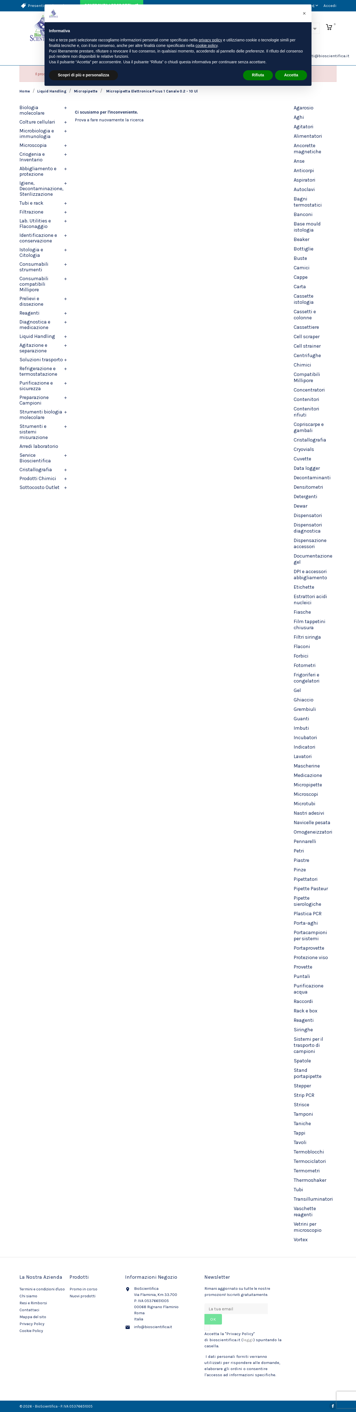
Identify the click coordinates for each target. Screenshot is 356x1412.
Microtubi (304, 804)
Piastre (301, 860)
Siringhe (303, 1030)
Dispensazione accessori (310, 543)
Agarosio (303, 108)
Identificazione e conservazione (38, 238)
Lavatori (303, 756)
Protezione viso (311, 957)
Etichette (304, 587)
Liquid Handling (37, 336)
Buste (300, 258)
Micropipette (308, 785)
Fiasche (302, 612)
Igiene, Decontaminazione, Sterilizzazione (41, 188)
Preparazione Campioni (34, 400)
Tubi (298, 1190)
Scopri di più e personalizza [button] (83, 75)
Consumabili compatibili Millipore (33, 284)
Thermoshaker (310, 1180)
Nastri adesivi (309, 813)
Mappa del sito (32, 1317)
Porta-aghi (306, 923)
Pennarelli (305, 841)
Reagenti (29, 313)
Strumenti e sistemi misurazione (33, 431)
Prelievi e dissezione (31, 301)
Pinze (300, 870)
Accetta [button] (291, 75)
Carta (300, 287)
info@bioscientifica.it (153, 1327)
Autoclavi (304, 189)
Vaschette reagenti (305, 1211)
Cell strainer (307, 346)
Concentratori (309, 390)
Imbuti (301, 728)
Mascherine (307, 766)
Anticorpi (304, 170)
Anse (299, 161)
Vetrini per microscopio (308, 1227)
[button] (304, 13)
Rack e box (305, 1011)
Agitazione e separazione (33, 348)
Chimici (302, 365)
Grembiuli (305, 709)
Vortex (301, 1240)
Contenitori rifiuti (306, 412)
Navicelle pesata (312, 822)
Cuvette (302, 459)
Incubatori (305, 737)
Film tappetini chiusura (309, 624)
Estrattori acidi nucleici (310, 599)
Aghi (299, 117)
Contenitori (306, 399)
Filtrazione (31, 212)
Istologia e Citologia (31, 252)
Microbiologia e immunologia (36, 133)
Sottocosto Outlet (39, 487)
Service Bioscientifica (35, 458)
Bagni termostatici (308, 202)
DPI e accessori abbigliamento (310, 574)
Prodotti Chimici (37, 478)
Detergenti (305, 496)
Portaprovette (309, 948)
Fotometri (305, 665)
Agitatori (303, 127)
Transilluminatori (313, 1199)
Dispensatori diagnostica (308, 528)
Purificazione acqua (308, 989)
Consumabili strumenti (33, 267)
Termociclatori (310, 1161)
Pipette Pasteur (311, 889)
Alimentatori (308, 136)
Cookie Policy (31, 1330)
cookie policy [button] (206, 45)
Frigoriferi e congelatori (307, 678)
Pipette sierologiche (307, 901)
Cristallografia (35, 470)
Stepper (302, 1086)
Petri (299, 851)
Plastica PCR (308, 914)
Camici (302, 268)
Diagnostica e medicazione (34, 324)
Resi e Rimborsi (33, 1303)
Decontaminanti (312, 478)
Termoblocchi (309, 1152)
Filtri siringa (307, 637)
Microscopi (306, 794)
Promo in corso (83, 1289)
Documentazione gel (313, 559)
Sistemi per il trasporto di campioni (308, 1045)
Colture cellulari (37, 122)
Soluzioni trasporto (41, 360)
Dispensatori (308, 515)
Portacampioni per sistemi (310, 935)
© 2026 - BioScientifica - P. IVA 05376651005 (56, 1406)
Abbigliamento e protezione (37, 171)
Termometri (307, 1171)
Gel (297, 690)
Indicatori (304, 747)
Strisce (301, 1105)
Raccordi (303, 1001)
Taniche (302, 1123)
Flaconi (302, 646)
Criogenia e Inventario (32, 157)
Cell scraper (307, 336)
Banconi (303, 214)
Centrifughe (307, 355)
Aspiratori (304, 180)
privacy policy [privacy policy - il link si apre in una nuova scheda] (210, 40)
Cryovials (304, 449)
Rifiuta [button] (258, 75)
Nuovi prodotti (82, 1296)
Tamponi (303, 1114)
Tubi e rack (31, 203)
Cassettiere (306, 327)
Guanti (301, 719)
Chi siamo (28, 1296)
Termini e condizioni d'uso (42, 1289)
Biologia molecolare (31, 110)
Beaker (301, 239)
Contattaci (29, 1310)
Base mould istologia (307, 227)
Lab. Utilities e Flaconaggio (35, 223)
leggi (248, 1339)
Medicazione (308, 775)
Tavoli (300, 1142)
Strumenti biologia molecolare (40, 414)
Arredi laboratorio (38, 446)
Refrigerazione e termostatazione (38, 371)
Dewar (300, 506)
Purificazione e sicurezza (36, 386)
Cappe (301, 277)
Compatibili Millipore (307, 377)
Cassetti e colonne (305, 315)
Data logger (307, 468)
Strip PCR (304, 1095)
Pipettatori (306, 879)
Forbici (301, 656)
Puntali (302, 976)
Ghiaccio (303, 700)
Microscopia (33, 145)
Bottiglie (303, 249)
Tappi (299, 1133)
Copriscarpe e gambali (309, 427)
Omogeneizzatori (313, 832)
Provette (303, 967)
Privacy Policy (31, 1323)
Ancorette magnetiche (307, 148)
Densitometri (308, 487)
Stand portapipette (308, 1073)
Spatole (302, 1061)
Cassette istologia (304, 299)
